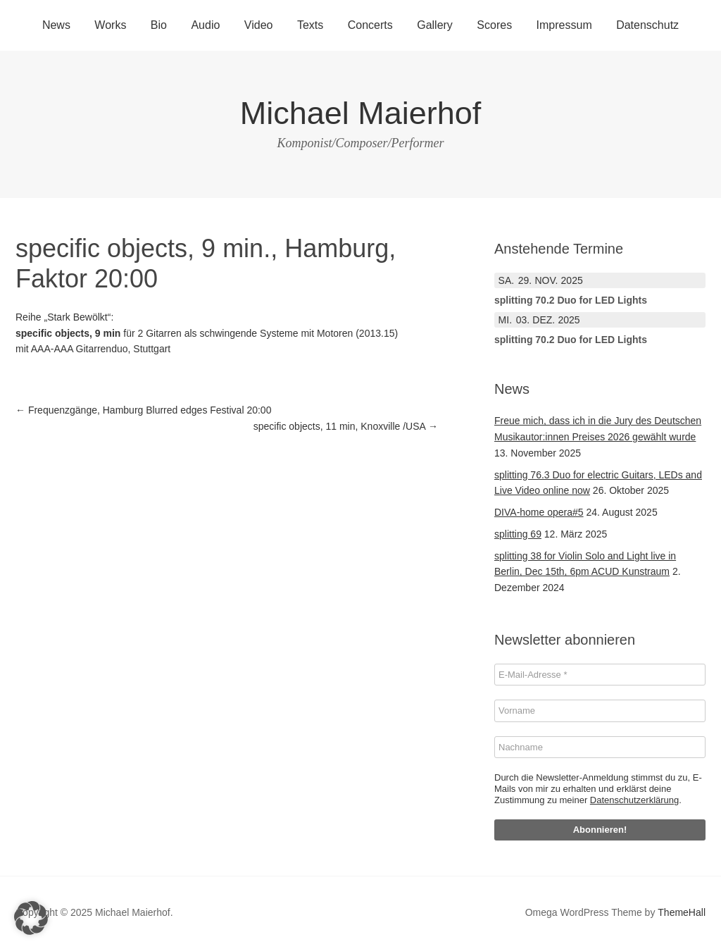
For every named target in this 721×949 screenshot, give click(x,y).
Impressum (564, 25)
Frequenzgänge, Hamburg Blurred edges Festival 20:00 (143, 410)
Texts (310, 25)
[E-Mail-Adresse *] (600, 675)
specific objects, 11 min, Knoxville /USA (345, 426)
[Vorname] (600, 711)
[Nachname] (600, 747)
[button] (31, 918)
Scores (494, 25)
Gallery (435, 25)
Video (258, 25)
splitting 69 (517, 534)
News (56, 25)
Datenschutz (647, 25)
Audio (205, 25)
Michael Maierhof (361, 113)
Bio (159, 25)
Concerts (370, 25)
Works (110, 25)
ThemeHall (682, 912)
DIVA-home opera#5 (539, 512)
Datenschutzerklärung (634, 800)
